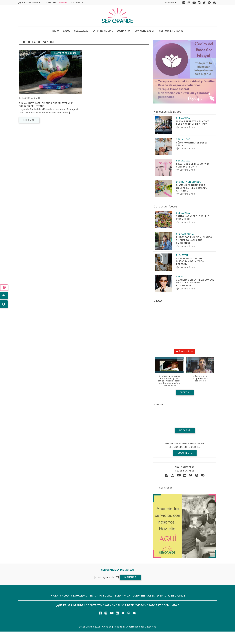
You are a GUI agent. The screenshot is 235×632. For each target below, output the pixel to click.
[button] (169, 374)
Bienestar (182, 256)
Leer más (29, 120)
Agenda (63, 3)
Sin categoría (185, 234)
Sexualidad (82, 31)
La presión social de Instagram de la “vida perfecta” (190, 262)
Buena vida (123, 31)
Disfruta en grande (168, 31)
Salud (68, 31)
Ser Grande (166, 488)
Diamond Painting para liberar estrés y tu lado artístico (191, 188)
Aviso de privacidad (113, 627)
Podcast (184, 431)
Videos (184, 393)
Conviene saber (143, 31)
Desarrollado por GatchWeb (141, 627)
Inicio (57, 31)
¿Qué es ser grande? (30, 3)
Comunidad (172, 605)
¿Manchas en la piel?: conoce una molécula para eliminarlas (195, 283)
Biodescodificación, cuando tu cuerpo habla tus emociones (194, 241)
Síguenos (130, 578)
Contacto (50, 3)
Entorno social (103, 31)
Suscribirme (185, 351)
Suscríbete (77, 3)
